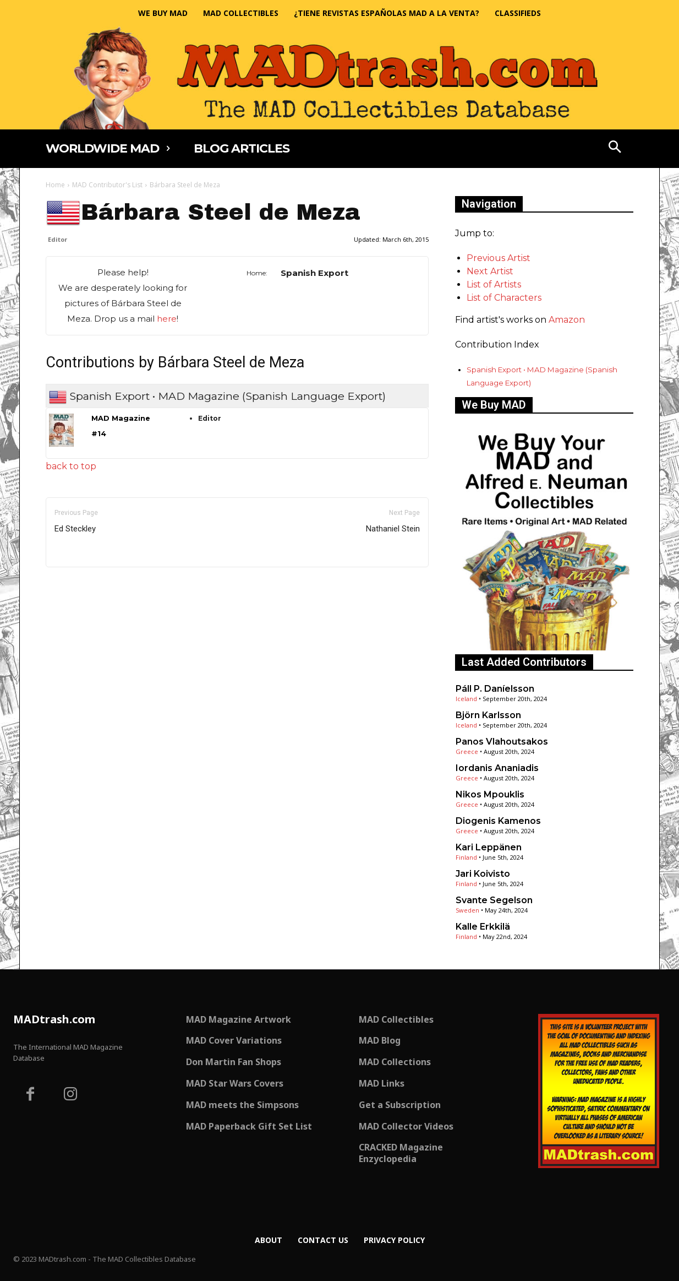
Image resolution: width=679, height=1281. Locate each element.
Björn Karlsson (488, 715)
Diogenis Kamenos (498, 821)
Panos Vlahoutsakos (502, 741)
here (167, 318)
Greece (467, 751)
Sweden (467, 910)
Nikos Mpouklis (490, 794)
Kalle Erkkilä (483, 926)
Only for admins (84, 585)
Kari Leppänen (489, 847)
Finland (466, 857)
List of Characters (504, 297)
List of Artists (494, 284)
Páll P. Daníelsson (495, 688)
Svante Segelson (494, 900)
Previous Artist (498, 258)
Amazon (567, 319)
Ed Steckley (75, 529)
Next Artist (490, 271)
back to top (71, 466)
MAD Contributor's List (107, 184)
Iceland (466, 698)
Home (55, 184)
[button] (615, 148)
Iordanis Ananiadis (497, 768)
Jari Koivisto (483, 874)
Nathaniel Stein (393, 529)
